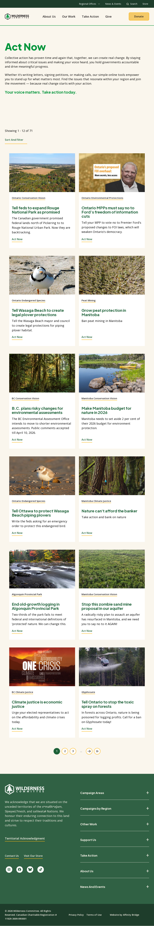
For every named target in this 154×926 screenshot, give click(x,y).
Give (108, 16)
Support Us (88, 839)
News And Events (92, 886)
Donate (139, 16)
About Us (49, 16)
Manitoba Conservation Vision (99, 398)
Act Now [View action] (17, 239)
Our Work (68, 16)
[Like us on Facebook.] (19, 869)
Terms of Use (94, 914)
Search (133, 3)
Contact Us (12, 856)
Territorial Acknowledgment (25, 838)
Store (145, 3)
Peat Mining (89, 300)
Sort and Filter (14, 140)
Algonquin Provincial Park (27, 594)
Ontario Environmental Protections (102, 197)
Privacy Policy (76, 914)
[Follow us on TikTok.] (40, 869)
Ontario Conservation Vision (28, 197)
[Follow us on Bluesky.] (30, 869)
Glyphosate (88, 692)
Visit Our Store (33, 856)
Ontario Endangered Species (28, 300)
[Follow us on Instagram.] (9, 869)
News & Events (113, 3)
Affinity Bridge (131, 914)
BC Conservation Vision (25, 398)
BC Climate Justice (22, 692)
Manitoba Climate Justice (96, 501)
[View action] (42, 174)
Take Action (90, 16)
